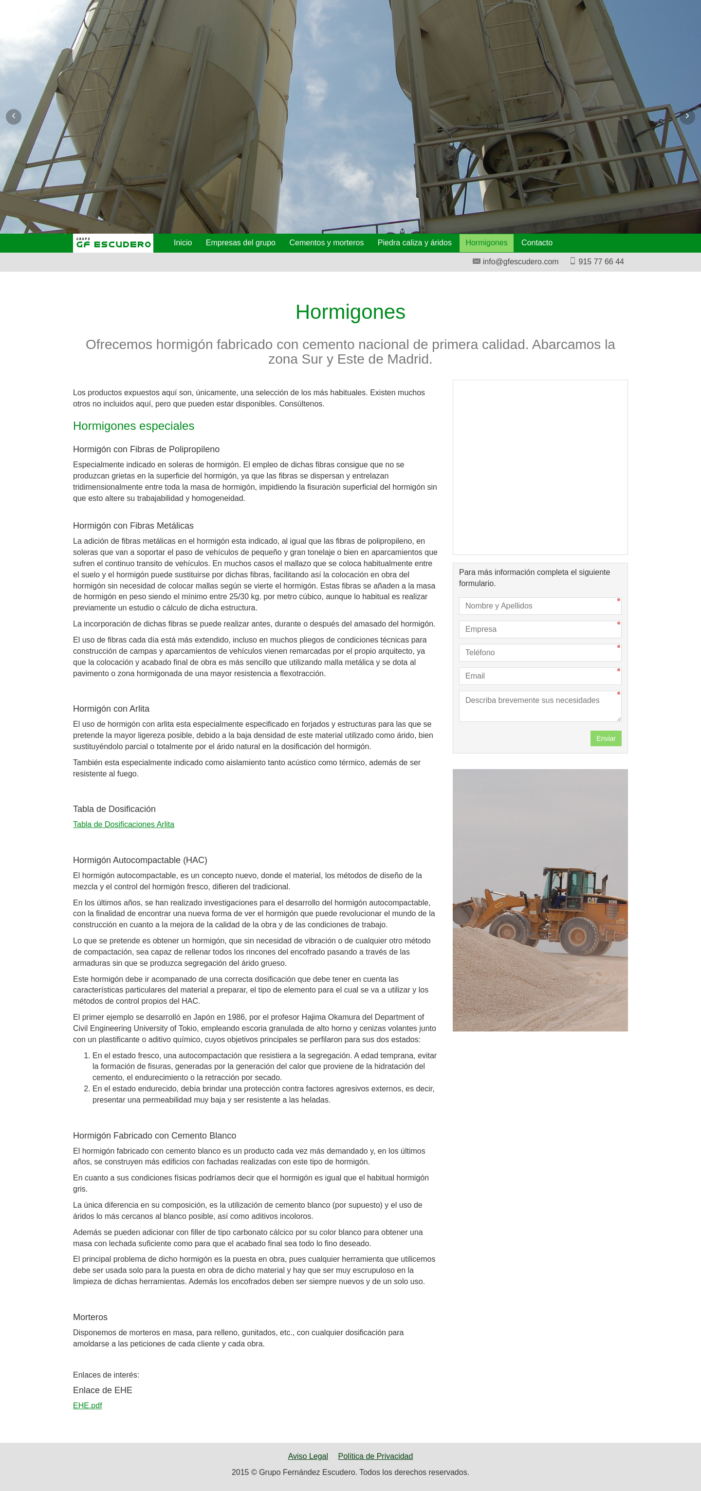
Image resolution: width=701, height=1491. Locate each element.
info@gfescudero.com (515, 262)
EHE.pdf (87, 1405)
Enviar (606, 738)
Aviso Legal (308, 1456)
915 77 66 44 (596, 262)
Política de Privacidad (375, 1456)
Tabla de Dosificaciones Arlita (123, 824)
